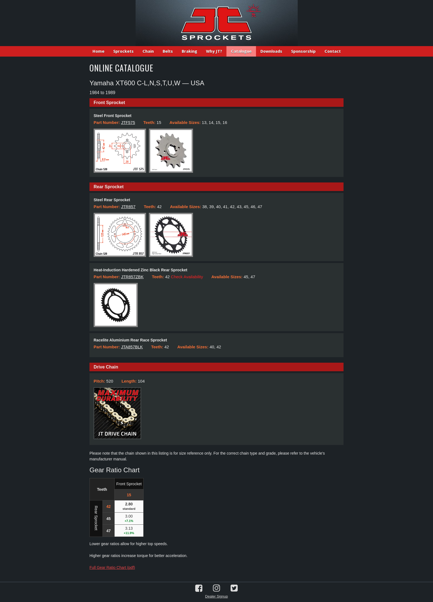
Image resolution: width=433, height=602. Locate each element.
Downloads (271, 51)
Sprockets (123, 51)
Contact (332, 51)
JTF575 (128, 122)
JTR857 (128, 206)
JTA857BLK (132, 346)
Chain (148, 51)
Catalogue (241, 51)
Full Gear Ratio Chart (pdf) (112, 567)
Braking (189, 51)
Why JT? (214, 51)
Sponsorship (303, 51)
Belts (168, 51)
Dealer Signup (216, 596)
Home (98, 51)
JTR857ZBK (132, 276)
